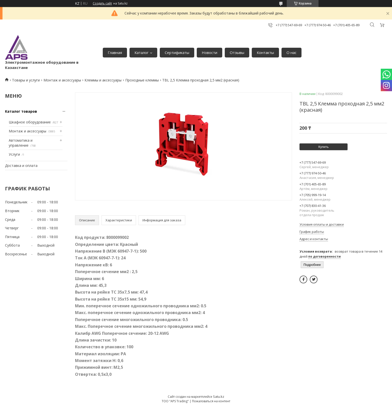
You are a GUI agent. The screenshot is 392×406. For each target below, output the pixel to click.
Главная (115, 52)
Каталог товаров (21, 111)
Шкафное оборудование (30, 122)
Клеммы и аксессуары (103, 80)
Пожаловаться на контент (211, 401)
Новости (209, 52)
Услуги (14, 154)
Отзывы (237, 52)
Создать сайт (102, 3)
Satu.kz (218, 396)
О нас (291, 52)
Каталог (141, 52)
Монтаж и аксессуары (62, 80)
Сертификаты (177, 52)
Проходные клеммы (142, 80)
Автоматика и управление (20, 143)
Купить (323, 147)
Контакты (265, 52)
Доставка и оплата (21, 165)
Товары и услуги (26, 80)
